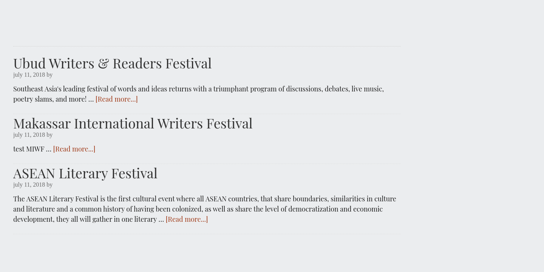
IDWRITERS (207, 19)
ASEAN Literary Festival (85, 173)
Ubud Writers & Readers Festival (112, 63)
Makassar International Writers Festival (133, 123)
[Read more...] (117, 99)
